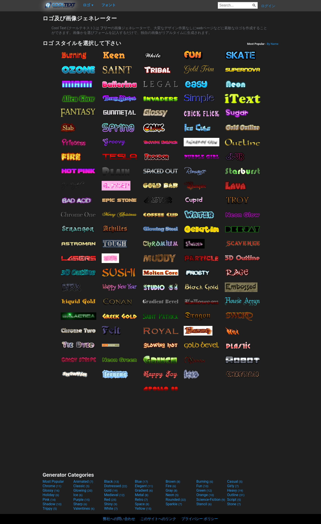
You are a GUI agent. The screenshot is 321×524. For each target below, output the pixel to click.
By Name (272, 44)
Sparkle (174, 504)
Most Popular (53, 481)
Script (234, 499)
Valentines (84, 508)
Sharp (80, 504)
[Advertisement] (21, 82)
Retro (141, 499)
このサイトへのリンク (158, 519)
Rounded (176, 499)
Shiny (110, 504)
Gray (171, 490)
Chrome (52, 486)
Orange (205, 495)
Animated (83, 481)
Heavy (235, 490)
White (111, 508)
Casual (235, 481)
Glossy (51, 490)
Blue (141, 481)
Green (204, 490)
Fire (171, 486)
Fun (202, 486)
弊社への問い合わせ (119, 519)
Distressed (115, 486)
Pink (49, 499)
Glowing (82, 490)
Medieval (114, 495)
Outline (236, 495)
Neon (172, 495)
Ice (77, 495)
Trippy (50, 508)
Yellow (143, 508)
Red (110, 499)
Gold (111, 490)
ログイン (268, 6)
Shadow (52, 504)
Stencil (204, 504)
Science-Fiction (210, 499)
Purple (81, 499)
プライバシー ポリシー (199, 519)
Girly (233, 486)
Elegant (144, 486)
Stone (234, 504)
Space (142, 504)
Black (111, 481)
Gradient (144, 490)
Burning (204, 481)
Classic (81, 486)
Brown (173, 481)
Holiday (51, 495)
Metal (141, 495)
